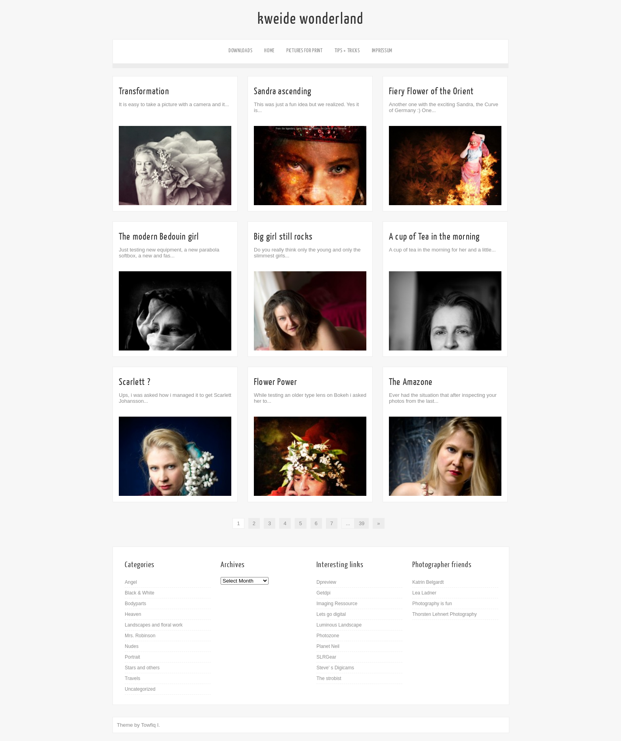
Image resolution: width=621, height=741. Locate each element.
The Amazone (410, 382)
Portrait (132, 657)
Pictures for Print (304, 50)
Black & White (139, 593)
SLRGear (326, 657)
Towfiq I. (150, 725)
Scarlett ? (134, 382)
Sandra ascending (282, 91)
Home (269, 50)
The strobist (328, 678)
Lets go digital (331, 614)
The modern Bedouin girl (159, 237)
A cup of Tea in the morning (434, 237)
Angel (131, 582)
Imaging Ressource (336, 603)
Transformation (144, 91)
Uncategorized (140, 689)
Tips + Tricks (347, 50)
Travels (132, 678)
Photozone (327, 635)
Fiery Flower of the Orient (431, 91)
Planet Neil (327, 646)
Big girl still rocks (283, 237)
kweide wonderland (310, 19)
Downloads (240, 50)
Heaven (133, 614)
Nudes (132, 646)
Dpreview (326, 582)
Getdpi (323, 593)
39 (361, 523)
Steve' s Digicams (335, 668)
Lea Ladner (424, 593)
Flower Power (275, 382)
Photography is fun (432, 603)
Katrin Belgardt (428, 582)
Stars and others (142, 668)
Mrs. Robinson (140, 635)
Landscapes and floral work (154, 625)
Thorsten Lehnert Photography (444, 614)
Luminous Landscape (339, 625)
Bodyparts (135, 603)
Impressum (382, 50)
